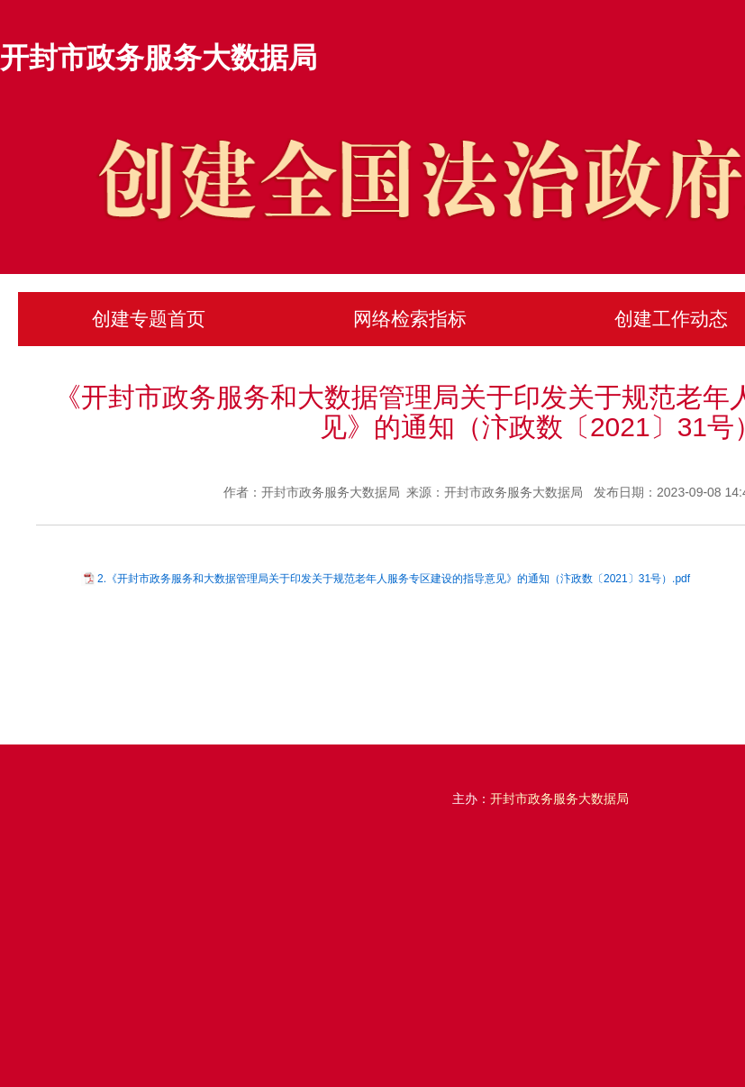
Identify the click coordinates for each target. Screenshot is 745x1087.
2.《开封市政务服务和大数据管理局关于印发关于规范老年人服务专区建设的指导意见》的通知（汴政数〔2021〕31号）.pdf (393, 578)
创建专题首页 (148, 318)
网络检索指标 (410, 318)
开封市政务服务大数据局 (158, 57)
